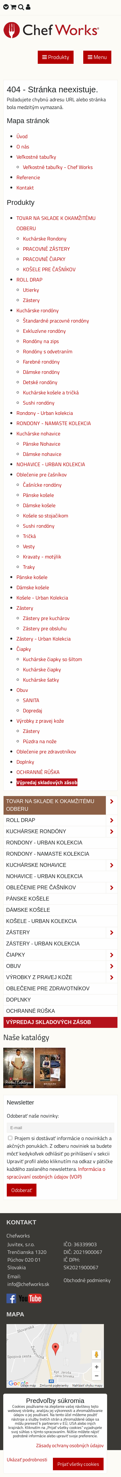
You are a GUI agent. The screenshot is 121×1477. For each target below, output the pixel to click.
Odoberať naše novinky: (33, 1116)
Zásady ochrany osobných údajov (70, 1445)
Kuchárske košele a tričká (51, 392)
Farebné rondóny (41, 361)
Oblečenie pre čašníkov (41, 474)
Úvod (21, 136)
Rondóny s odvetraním (47, 351)
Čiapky (23, 649)
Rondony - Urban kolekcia (44, 413)
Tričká (29, 536)
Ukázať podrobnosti (27, 1460)
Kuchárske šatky (41, 680)
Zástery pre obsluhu (45, 628)
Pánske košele (38, 495)
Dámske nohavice (42, 454)
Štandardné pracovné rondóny (56, 320)
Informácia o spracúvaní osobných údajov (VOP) (56, 1172)
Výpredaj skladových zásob (46, 782)
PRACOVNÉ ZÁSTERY (46, 249)
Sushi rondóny (39, 403)
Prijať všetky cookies (78, 1464)
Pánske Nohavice (41, 444)
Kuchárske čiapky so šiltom (52, 659)
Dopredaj (32, 710)
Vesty (29, 546)
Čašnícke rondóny (42, 485)
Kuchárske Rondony (44, 238)
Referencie (28, 177)
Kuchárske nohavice (38, 433)
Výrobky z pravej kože (40, 721)
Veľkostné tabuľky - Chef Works (58, 167)
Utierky (31, 290)
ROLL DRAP (29, 279)
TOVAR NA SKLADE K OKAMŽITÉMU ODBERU (61, 805)
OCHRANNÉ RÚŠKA (38, 772)
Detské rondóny (40, 382)
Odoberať (21, 1190)
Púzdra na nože (39, 741)
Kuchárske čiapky (42, 669)
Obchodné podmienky (87, 1280)
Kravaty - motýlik (42, 556)
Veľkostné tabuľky (36, 157)
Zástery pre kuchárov (46, 618)
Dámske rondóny (41, 372)
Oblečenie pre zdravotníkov (46, 751)
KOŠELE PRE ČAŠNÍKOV (49, 269)
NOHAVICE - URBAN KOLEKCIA (50, 464)
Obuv (22, 690)
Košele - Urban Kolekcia (42, 597)
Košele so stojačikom (45, 515)
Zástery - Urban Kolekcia (43, 638)
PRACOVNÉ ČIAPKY (44, 259)
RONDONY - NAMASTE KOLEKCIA (53, 423)
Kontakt (25, 187)
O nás (22, 146)
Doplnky (25, 762)
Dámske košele (39, 505)
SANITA (31, 700)
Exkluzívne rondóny (44, 331)
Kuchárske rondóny (37, 310)
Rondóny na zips (41, 341)
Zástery (31, 300)
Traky (29, 567)
